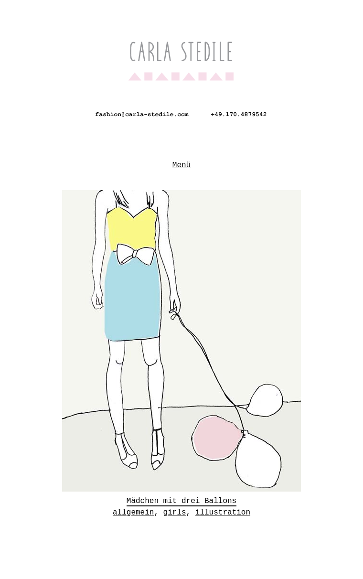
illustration (222, 509)
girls (174, 509)
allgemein (133, 509)
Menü (181, 163)
